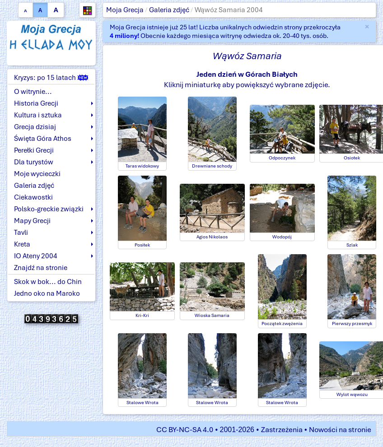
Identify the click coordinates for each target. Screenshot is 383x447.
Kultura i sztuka (38, 115)
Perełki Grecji (34, 150)
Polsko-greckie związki (49, 209)
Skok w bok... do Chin (48, 281)
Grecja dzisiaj (35, 126)
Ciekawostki (33, 197)
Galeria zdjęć (169, 9)
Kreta (22, 244)
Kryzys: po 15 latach (51, 77)
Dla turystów (33, 162)
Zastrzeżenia (282, 429)
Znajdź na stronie (40, 267)
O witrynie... (33, 91)
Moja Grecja (125, 9)
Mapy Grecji (32, 220)
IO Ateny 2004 (35, 256)
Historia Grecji (36, 103)
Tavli (21, 232)
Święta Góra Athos (42, 138)
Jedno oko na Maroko (47, 293)
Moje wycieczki (37, 173)
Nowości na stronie (340, 429)
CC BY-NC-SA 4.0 (184, 429)
